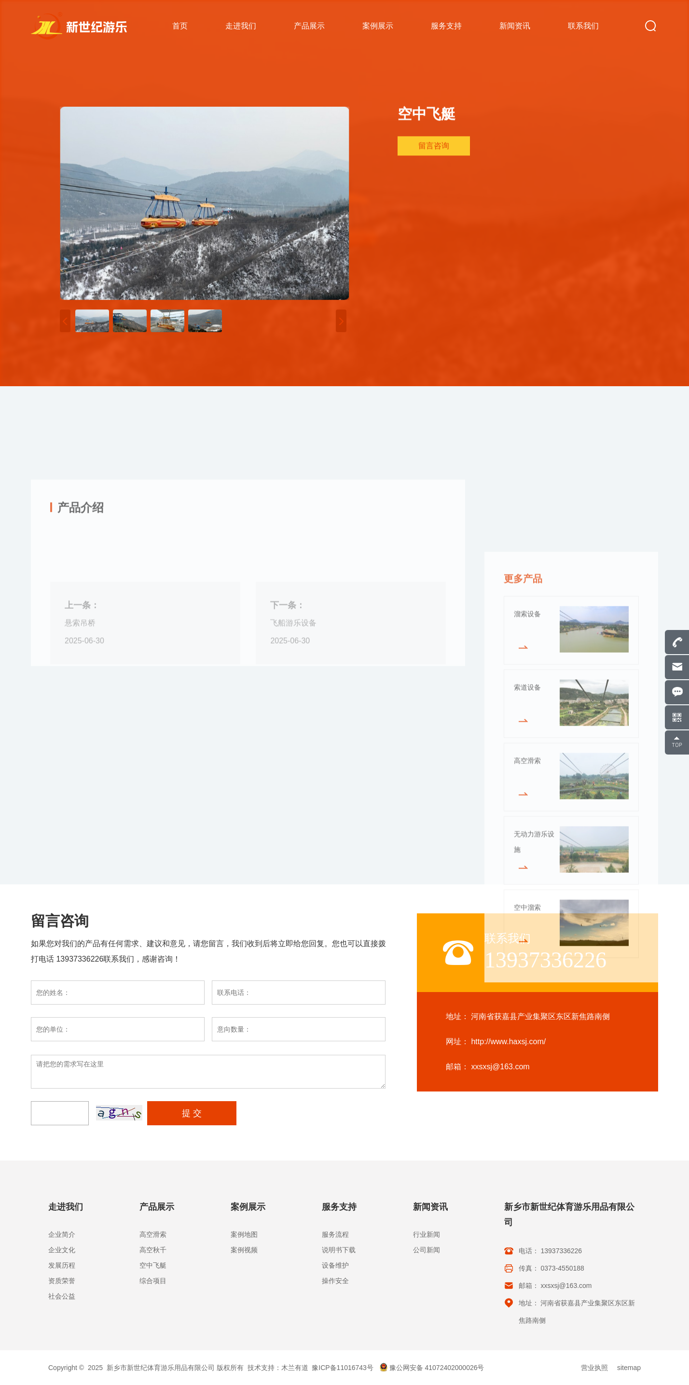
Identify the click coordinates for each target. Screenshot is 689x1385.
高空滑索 (152, 1234)
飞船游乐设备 (293, 716)
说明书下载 (339, 1250)
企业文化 (61, 1250)
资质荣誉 (61, 1281)
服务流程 (335, 1234)
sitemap (629, 1367)
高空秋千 (152, 1250)
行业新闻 (426, 1234)
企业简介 (61, 1234)
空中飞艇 (152, 1265)
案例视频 (244, 1250)
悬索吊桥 (80, 716)
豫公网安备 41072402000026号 (431, 1367)
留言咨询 (433, 147)
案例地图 (244, 1234)
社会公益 (61, 1296)
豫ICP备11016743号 (342, 1367)
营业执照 (594, 1367)
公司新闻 (426, 1250)
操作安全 (335, 1281)
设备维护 (335, 1265)
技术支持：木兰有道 (278, 1367)
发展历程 (61, 1265)
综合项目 (152, 1281)
